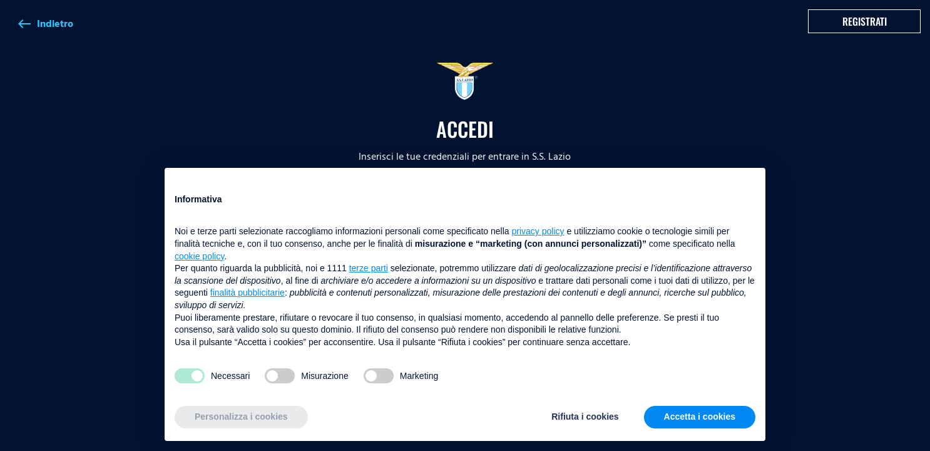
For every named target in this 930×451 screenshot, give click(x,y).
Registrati (864, 21)
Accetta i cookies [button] (699, 417)
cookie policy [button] (199, 256)
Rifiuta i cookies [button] (584, 417)
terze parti (368, 268)
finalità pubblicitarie (247, 293)
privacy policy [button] (538, 231)
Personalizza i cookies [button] (241, 417)
